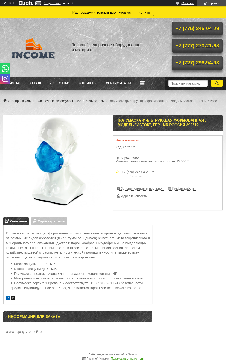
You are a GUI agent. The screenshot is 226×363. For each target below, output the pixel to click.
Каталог (37, 83)
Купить (144, 12)
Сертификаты (118, 83)
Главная (12, 83)
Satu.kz (132, 354)
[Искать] (217, 83)
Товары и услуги (22, 101)
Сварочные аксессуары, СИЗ (59, 101)
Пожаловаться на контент (127, 358)
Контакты (87, 83)
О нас (64, 83)
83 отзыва (187, 3)
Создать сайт (52, 3)
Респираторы (94, 101)
